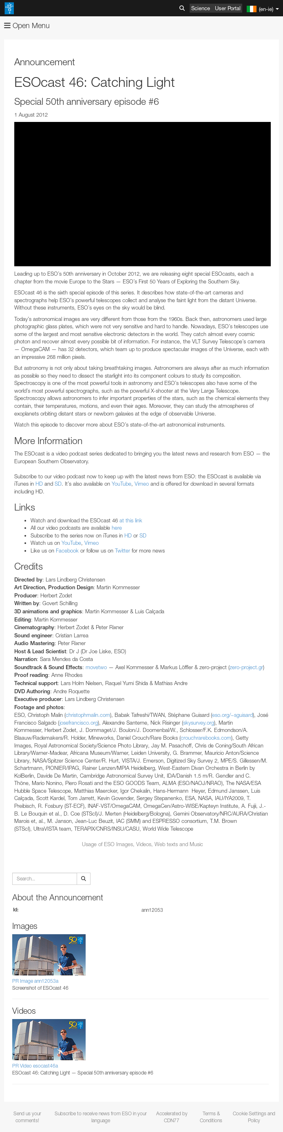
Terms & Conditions (211, 1116)
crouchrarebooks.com (206, 737)
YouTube (121, 483)
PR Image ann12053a (35, 981)
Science (200, 8)
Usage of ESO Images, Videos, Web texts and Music (142, 844)
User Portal (228, 8)
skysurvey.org (198, 722)
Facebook (67, 550)
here (117, 527)
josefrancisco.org (79, 722)
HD (39, 483)
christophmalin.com (88, 715)
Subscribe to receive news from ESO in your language (101, 1116)
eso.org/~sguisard (232, 715)
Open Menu (27, 25)
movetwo (96, 667)
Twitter (122, 550)
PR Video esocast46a (35, 1066)
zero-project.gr (246, 667)
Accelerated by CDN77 (172, 1116)
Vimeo (141, 483)
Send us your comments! (27, 1116)
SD (58, 483)
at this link (130, 520)
